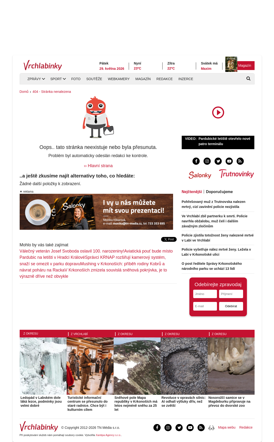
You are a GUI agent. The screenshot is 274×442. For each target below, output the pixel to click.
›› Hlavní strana (98, 165)
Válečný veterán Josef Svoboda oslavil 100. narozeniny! (72, 251)
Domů (24, 92)
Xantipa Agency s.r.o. (108, 435)
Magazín (244, 65)
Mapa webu (226, 427)
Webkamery (119, 79)
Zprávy (34, 79)
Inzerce (185, 79)
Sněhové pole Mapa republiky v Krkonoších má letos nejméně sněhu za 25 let (136, 404)
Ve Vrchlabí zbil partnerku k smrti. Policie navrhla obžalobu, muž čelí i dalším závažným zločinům (215, 221)
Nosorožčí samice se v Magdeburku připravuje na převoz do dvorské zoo (230, 402)
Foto (76, 79)
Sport (56, 79)
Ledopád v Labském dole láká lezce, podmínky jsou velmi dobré (41, 402)
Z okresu (30, 333)
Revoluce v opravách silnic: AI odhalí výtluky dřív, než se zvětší (184, 402)
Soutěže (94, 79)
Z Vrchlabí (79, 334)
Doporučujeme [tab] (219, 192)
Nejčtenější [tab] (192, 192)
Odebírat (231, 306)
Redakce (165, 79)
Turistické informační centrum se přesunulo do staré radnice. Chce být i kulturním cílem (88, 404)
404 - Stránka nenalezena (52, 92)
